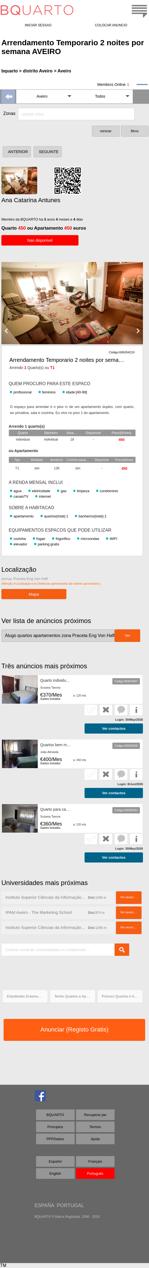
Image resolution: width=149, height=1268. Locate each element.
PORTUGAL (70, 1205)
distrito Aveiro (37, 71)
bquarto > (11, 71)
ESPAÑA (44, 1205)
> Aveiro (62, 71)
